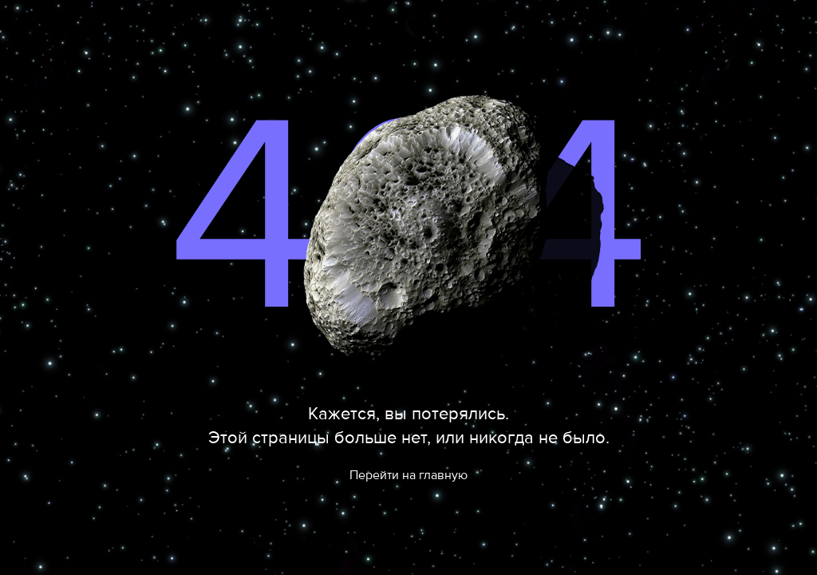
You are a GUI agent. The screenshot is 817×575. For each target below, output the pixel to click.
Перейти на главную (408, 475)
